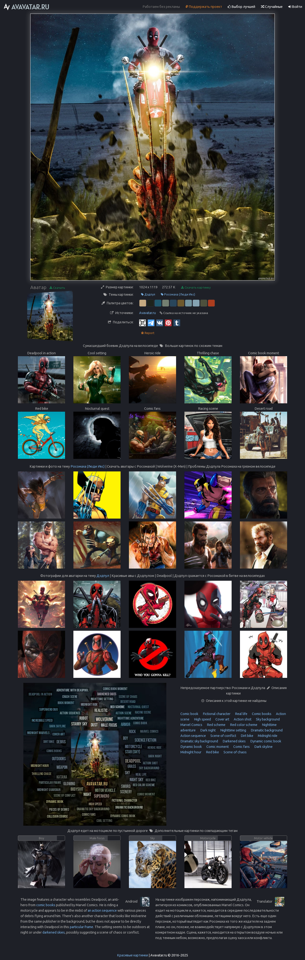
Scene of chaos (235, 752)
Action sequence (193, 736)
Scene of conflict (223, 736)
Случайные (272, 7)
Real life (240, 714)
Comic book (189, 714)
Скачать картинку (196, 287)
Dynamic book (191, 747)
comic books (45, 905)
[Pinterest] (168, 323)
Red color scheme (243, 725)
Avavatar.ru (147, 313)
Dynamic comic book (265, 741)
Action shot (242, 719)
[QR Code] (142, 323)
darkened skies (53, 932)
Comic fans (241, 747)
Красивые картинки (132, 955)
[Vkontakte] (159, 323)
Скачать (57, 288)
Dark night (207, 730)
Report (147, 333)
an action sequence (102, 910)
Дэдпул (148, 294)
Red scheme (215, 725)
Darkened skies (234, 741)
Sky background (267, 719)
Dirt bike (246, 736)
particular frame (81, 927)
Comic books (261, 714)
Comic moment (217, 747)
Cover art (222, 719)
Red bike (212, 752)
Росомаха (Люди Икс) (178, 294)
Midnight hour (190, 752)
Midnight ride (267, 736)
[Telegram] (151, 323)
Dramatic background (266, 730)
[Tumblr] (176, 323)
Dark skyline (263, 747)
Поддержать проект (204, 7)
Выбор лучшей (241, 7)
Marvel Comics (191, 725)
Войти (295, 7)
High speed (202, 719)
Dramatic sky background (199, 741)
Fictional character (216, 714)
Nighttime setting (232, 730)
